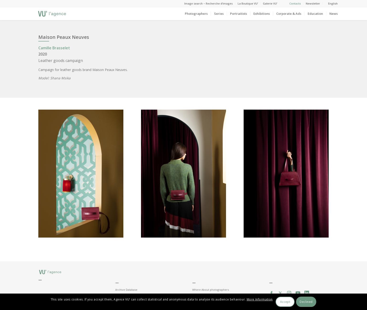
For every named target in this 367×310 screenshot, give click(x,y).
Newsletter (313, 3)
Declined (306, 302)
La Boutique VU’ (248, 3)
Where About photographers (210, 289)
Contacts (295, 3)
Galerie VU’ (270, 3)
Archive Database (126, 289)
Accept (285, 302)
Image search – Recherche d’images (208, 3)
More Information (260, 299)
